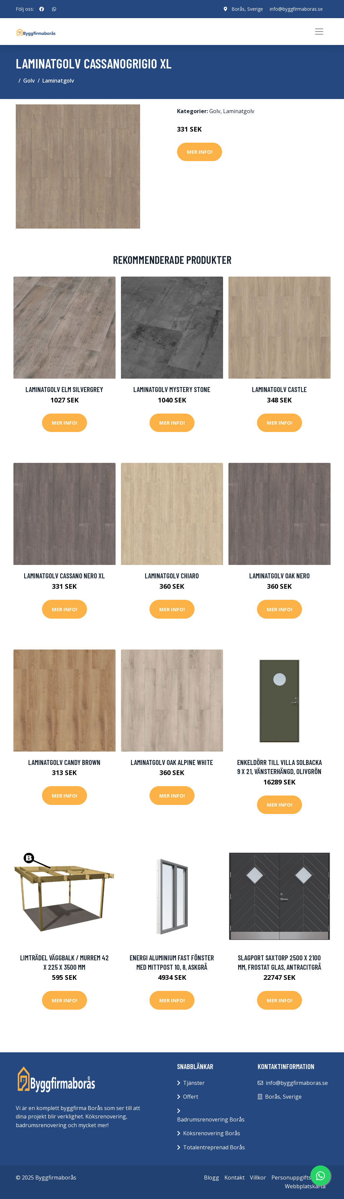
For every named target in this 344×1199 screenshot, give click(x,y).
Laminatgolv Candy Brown (64, 762)
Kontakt (234, 1177)
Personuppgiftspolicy (298, 1177)
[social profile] (42, 9)
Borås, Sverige (247, 9)
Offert (190, 1096)
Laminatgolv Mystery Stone (171, 389)
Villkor (258, 1177)
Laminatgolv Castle (279, 389)
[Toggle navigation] (319, 31)
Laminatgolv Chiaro (172, 575)
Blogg (211, 1177)
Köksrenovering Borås (211, 1133)
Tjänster (194, 1083)
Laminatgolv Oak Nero (279, 575)
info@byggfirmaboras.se (296, 9)
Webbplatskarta (305, 1186)
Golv (29, 80)
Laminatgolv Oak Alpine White (172, 762)
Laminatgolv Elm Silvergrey (64, 389)
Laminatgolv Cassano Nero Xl (64, 575)
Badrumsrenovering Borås (211, 1119)
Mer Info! (199, 151)
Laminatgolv (58, 80)
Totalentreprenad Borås (214, 1147)
